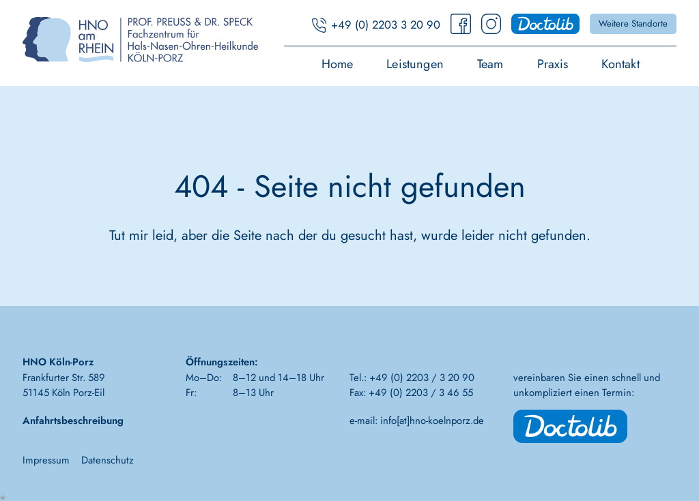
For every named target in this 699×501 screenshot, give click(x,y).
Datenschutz (107, 460)
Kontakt (620, 65)
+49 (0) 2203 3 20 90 (385, 24)
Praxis (553, 65)
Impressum (46, 460)
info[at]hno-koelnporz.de (432, 420)
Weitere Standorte (633, 23)
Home (338, 65)
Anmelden (3, 495)
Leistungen (415, 65)
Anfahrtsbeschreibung (73, 420)
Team (490, 65)
